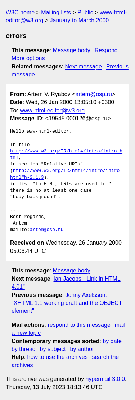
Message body (71, 50)
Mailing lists (56, 12)
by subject (53, 349)
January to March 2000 (79, 20)
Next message (83, 66)
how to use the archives (57, 357)
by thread (24, 349)
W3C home (20, 12)
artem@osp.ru (93, 94)
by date (112, 341)
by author (82, 349)
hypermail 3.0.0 (105, 379)
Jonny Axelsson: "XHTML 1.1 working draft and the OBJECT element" (67, 303)
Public (85, 12)
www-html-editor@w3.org (52, 110)
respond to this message (79, 325)
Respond (106, 50)
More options (28, 58)
